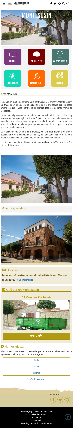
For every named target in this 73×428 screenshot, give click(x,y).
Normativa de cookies (36, 414)
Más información (25, 280)
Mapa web (36, 420)
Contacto (36, 417)
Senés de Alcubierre (36, 379)
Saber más (36, 336)
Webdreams (46, 423)
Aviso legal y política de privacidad (37, 411)
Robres (36, 373)
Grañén (36, 366)
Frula (36, 360)
